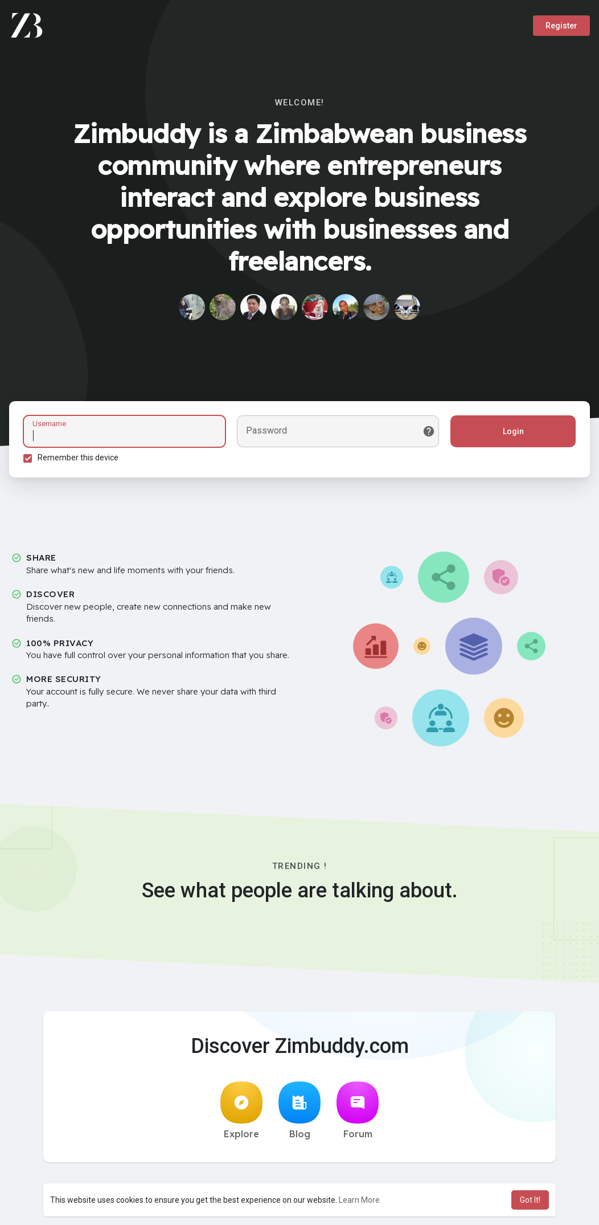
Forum (358, 1110)
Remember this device (78, 457)
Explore (241, 1110)
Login (513, 431)
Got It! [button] (530, 1199)
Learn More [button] (359, 1199)
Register (561, 25)
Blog (299, 1110)
